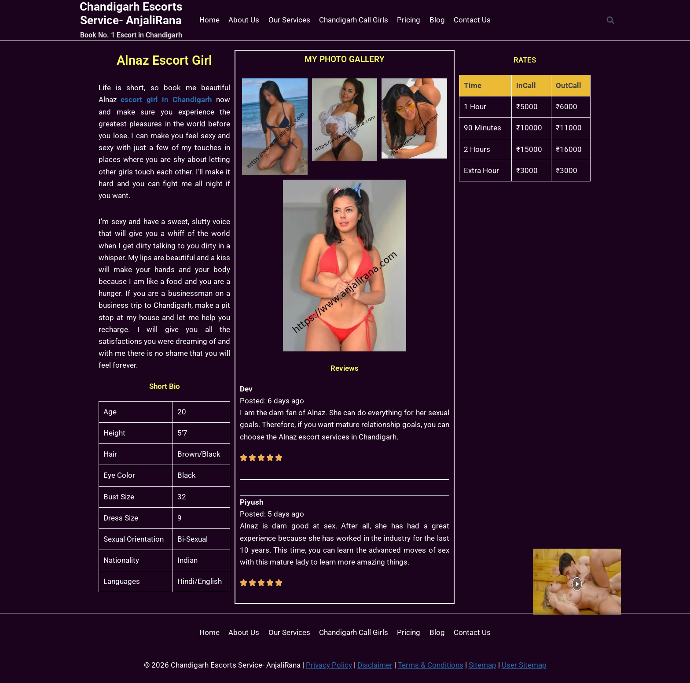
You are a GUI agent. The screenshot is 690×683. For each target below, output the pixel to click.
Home (209, 19)
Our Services (289, 19)
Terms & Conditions (430, 665)
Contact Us (472, 19)
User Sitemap (524, 665)
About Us (243, 19)
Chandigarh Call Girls (353, 19)
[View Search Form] (610, 20)
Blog (437, 19)
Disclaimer (375, 665)
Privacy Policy (329, 665)
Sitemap (482, 665)
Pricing (408, 19)
